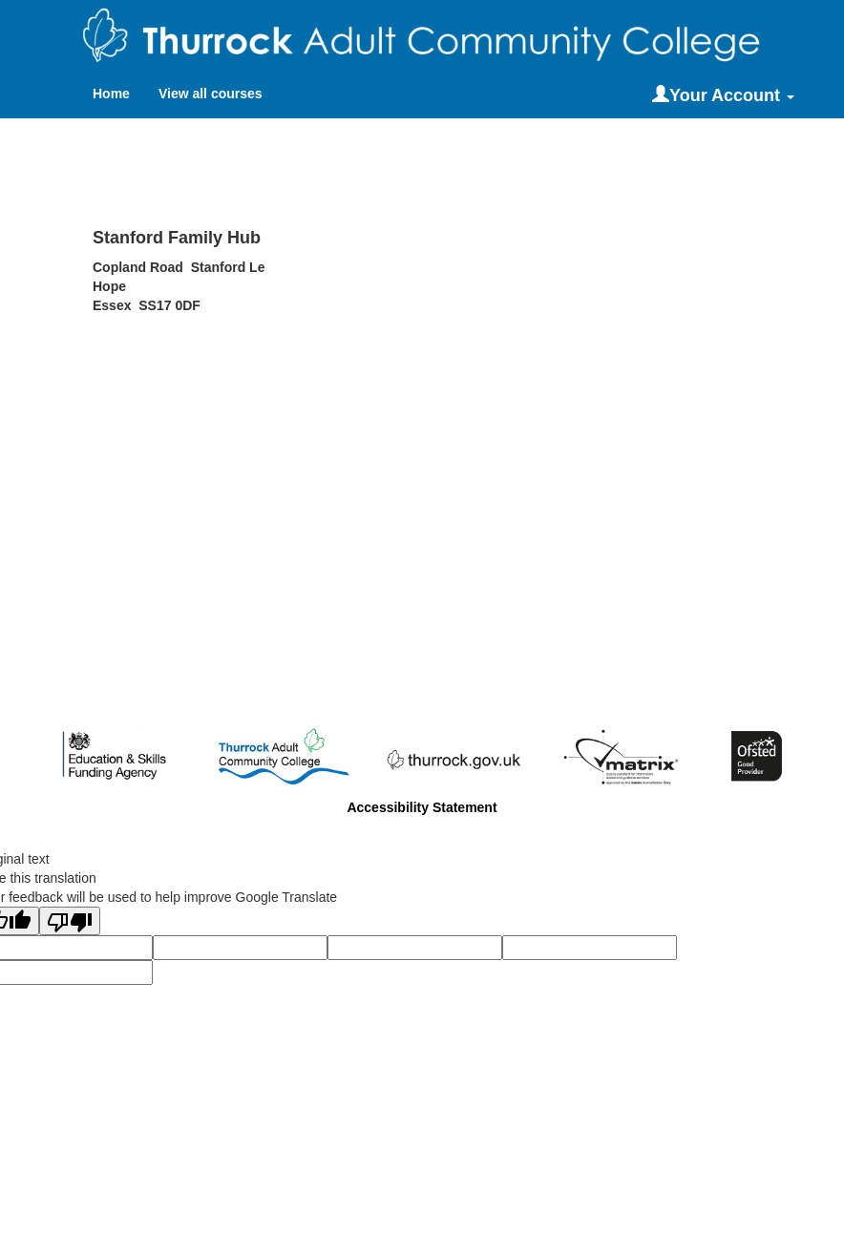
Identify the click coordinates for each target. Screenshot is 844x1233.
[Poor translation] (69, 921)
